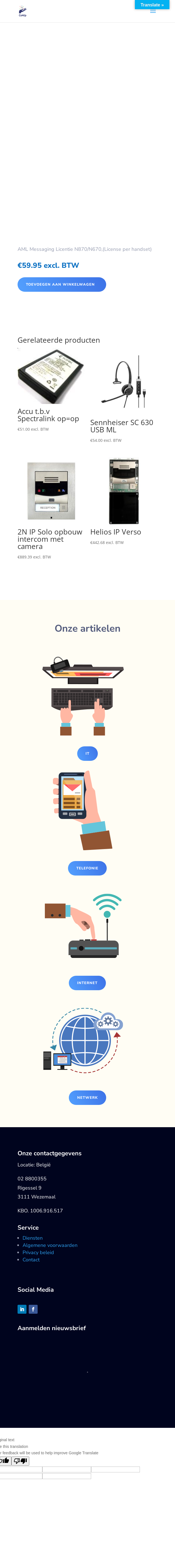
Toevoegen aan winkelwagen (60, 284)
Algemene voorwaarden (50, 1245)
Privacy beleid (38, 1252)
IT (87, 753)
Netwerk (87, 1097)
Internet (87, 982)
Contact (31, 1259)
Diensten (33, 1238)
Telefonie (87, 868)
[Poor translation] (20, 1461)
